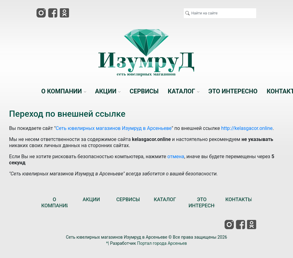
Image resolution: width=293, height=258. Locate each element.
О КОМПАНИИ (55, 203)
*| (107, 243)
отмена (176, 156)
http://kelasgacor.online (247, 128)
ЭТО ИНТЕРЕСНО (203, 203)
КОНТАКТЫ (238, 199)
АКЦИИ (91, 199)
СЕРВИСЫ (128, 199)
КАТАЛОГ (165, 199)
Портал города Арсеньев (162, 243)
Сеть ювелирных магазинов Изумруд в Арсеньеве (114, 128)
